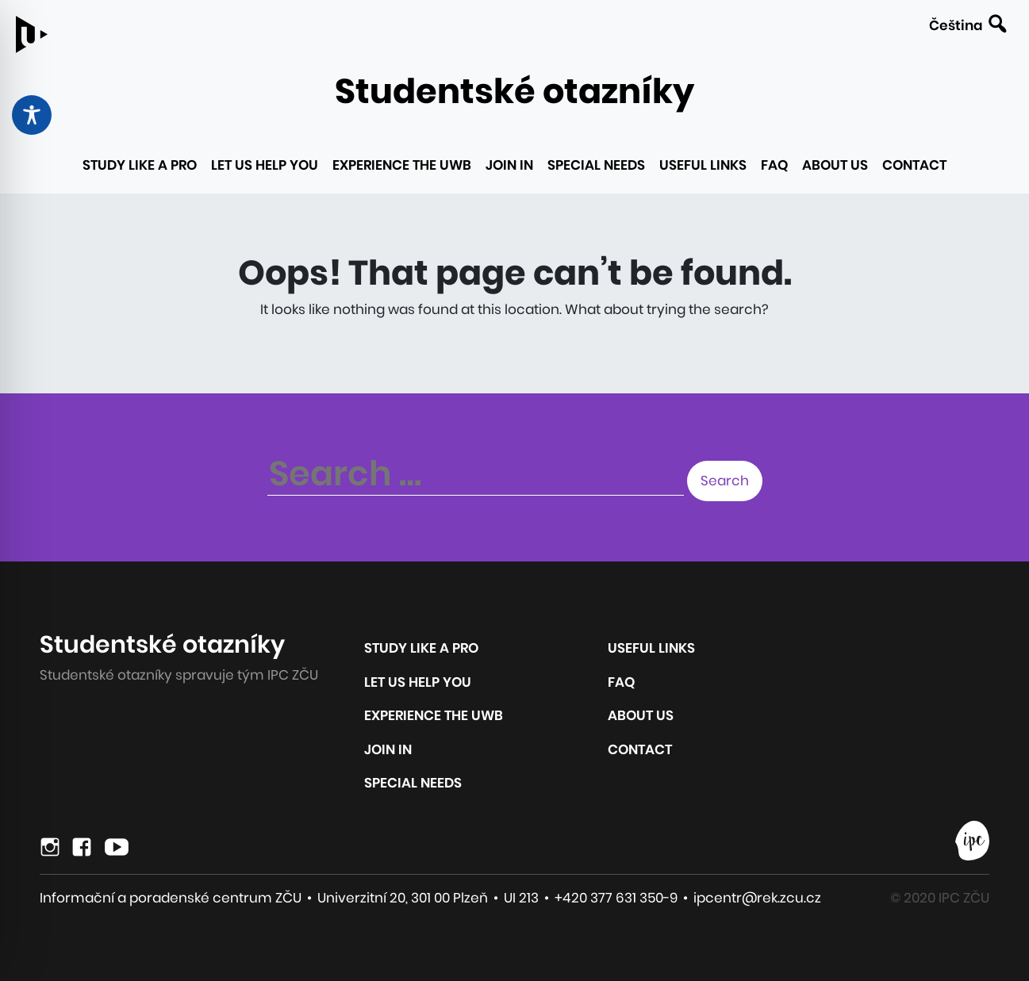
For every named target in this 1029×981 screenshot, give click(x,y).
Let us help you (264, 164)
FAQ (774, 164)
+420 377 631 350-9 (616, 897)
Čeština (955, 25)
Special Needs (596, 164)
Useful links (703, 164)
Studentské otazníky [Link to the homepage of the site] (514, 91)
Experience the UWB (401, 164)
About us (835, 164)
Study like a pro (140, 164)
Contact (914, 164)
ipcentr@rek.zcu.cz (757, 897)
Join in (509, 164)
